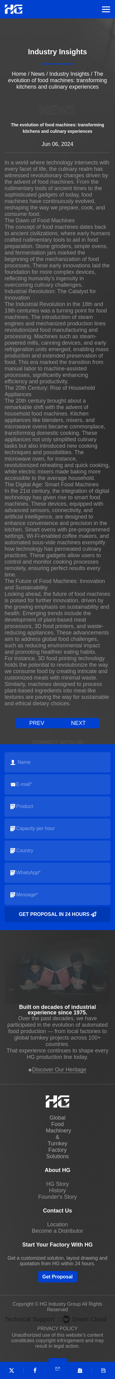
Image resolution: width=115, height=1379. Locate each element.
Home (19, 74)
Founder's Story (57, 1197)
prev (36, 723)
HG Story (57, 1184)
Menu (106, 9)
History (57, 1190)
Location (57, 1224)
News (38, 74)
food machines (56, 182)
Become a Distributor (57, 1231)
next (78, 723)
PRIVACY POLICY (58, 1328)
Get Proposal (57, 1276)
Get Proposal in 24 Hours (57, 914)
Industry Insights (69, 74)
